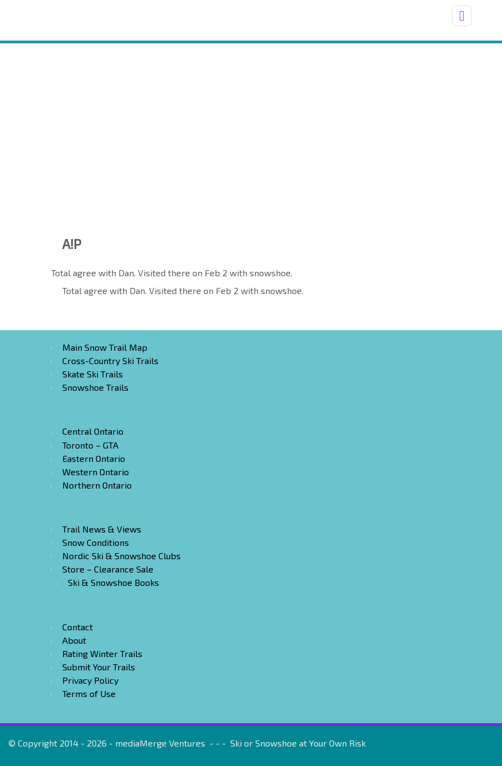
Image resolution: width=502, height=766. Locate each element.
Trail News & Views (101, 529)
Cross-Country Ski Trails (110, 360)
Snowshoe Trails (95, 387)
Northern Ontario (97, 485)
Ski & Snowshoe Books (113, 582)
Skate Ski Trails (92, 374)
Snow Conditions (95, 542)
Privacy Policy (90, 680)
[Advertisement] (251, 127)
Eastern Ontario (93, 458)
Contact (77, 626)
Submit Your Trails (98, 666)
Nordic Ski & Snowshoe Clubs (121, 555)
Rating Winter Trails (102, 653)
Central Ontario (92, 431)
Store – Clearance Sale (107, 569)
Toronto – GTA (90, 445)
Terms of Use (89, 693)
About (74, 640)
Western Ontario (95, 471)
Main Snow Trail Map (104, 347)
